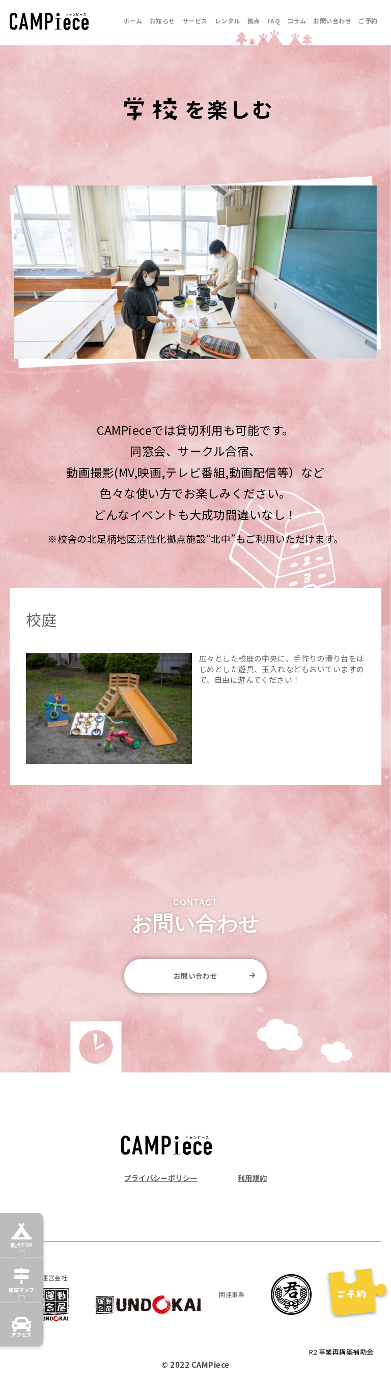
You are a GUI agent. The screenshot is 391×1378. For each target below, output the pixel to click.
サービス (195, 20)
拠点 (253, 20)
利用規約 (251, 1178)
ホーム (132, 20)
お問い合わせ (332, 20)
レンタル (227, 20)
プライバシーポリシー (163, 1178)
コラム (296, 20)
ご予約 (367, 20)
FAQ (273, 20)
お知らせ (162, 20)
